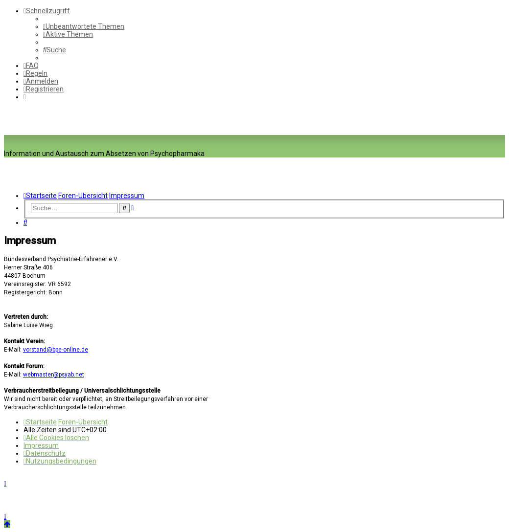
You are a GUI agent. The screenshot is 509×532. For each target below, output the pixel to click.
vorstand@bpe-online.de (55, 349)
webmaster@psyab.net (53, 374)
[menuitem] (83, 26)
